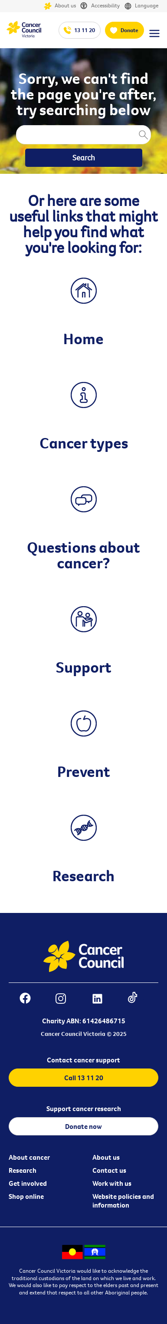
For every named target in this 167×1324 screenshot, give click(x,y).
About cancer (29, 1157)
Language (141, 6)
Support (83, 667)
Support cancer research (83, 1108)
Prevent (83, 771)
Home (83, 338)
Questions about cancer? (83, 555)
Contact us (109, 1170)
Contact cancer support (83, 1059)
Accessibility (100, 6)
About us (60, 6)
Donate (129, 30)
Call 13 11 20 (83, 1077)
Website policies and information (123, 1200)
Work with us (111, 1183)
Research (83, 876)
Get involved (28, 1183)
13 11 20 (84, 30)
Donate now (83, 1126)
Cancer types (83, 443)
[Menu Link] (154, 37)
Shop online (26, 1196)
